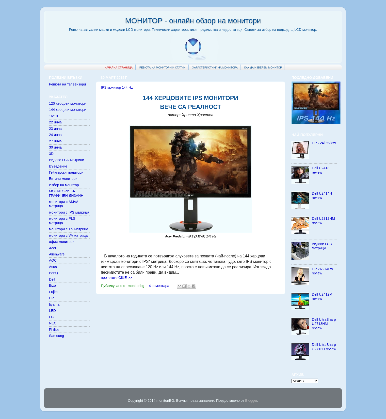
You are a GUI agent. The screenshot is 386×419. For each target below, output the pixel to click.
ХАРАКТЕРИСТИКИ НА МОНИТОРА (215, 67)
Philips (54, 330)
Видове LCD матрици (66, 160)
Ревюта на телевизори (67, 84)
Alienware (56, 254)
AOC (53, 260)
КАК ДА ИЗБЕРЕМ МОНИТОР (263, 67)
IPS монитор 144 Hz (117, 87)
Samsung (56, 336)
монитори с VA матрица (68, 235)
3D (51, 154)
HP (51, 298)
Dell (52, 279)
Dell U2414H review (322, 195)
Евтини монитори (63, 179)
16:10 (53, 116)
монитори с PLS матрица (62, 221)
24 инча (55, 135)
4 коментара (159, 286)
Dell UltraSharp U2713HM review (324, 324)
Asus (53, 267)
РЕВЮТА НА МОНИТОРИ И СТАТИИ (162, 67)
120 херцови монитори (67, 103)
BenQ (53, 273)
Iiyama (54, 304)
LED (52, 311)
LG (51, 317)
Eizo (52, 285)
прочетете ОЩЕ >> (116, 278)
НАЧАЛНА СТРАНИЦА (118, 67)
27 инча (55, 141)
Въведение (58, 166)
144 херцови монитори (67, 110)
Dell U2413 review (320, 170)
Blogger (251, 400)
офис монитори (61, 242)
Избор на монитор (64, 185)
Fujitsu (54, 292)
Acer (52, 248)
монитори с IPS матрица (69, 212)
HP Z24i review (324, 143)
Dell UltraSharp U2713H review (324, 347)
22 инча (55, 122)
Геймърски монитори (66, 172)
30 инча (55, 147)
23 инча (55, 129)
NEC (52, 323)
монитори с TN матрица (68, 229)
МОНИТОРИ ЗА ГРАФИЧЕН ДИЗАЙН (66, 193)
